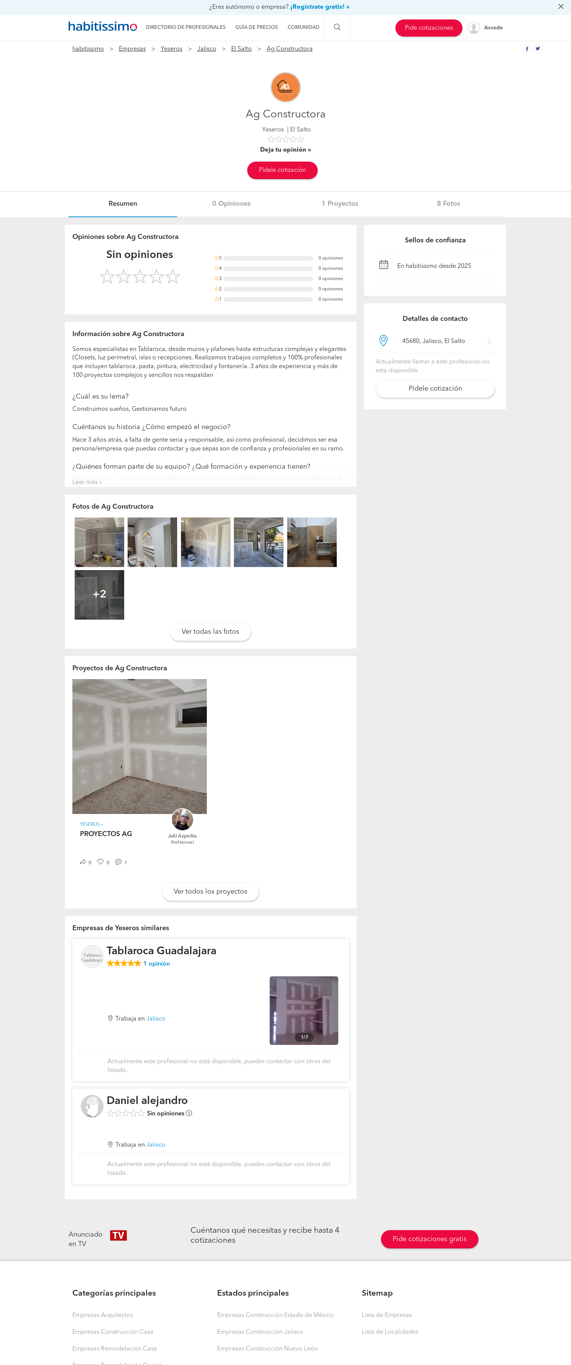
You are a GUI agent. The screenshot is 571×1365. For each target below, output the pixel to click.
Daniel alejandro (147, 1101)
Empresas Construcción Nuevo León (267, 1349)
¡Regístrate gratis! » (320, 7)
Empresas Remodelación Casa (114, 1349)
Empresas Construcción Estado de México (275, 1315)
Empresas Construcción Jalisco (260, 1332)
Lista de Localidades (390, 1332)
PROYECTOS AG (106, 834)
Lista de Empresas (387, 1315)
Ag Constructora (290, 49)
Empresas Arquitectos (102, 1315)
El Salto (241, 49)
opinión (156, 964)
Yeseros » (91, 824)
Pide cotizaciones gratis (430, 1239)
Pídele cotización (282, 170)
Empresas (132, 49)
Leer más (85, 482)
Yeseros (171, 49)
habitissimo (88, 49)
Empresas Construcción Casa (113, 1332)
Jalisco (206, 49)
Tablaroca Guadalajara (161, 951)
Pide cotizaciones (429, 28)
